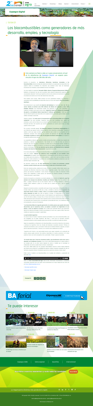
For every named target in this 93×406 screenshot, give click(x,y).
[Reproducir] (25, 258)
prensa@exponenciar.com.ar (54, 398)
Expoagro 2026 (22, 362)
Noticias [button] (44, 4)
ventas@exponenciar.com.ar (38, 398)
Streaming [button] (52, 4)
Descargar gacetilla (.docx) (31, 267)
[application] (46, 258)
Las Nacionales (37, 4)
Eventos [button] (66, 4)
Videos (60, 4)
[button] (35, 278)
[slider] (44, 258)
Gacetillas (55, 362)
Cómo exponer (40, 362)
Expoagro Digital (48, 75)
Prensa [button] (82, 4)
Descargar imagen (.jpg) (30, 270)
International (75, 4)
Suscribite (73, 372)
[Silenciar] (63, 258)
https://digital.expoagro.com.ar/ (32, 264)
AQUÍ (30, 255)
